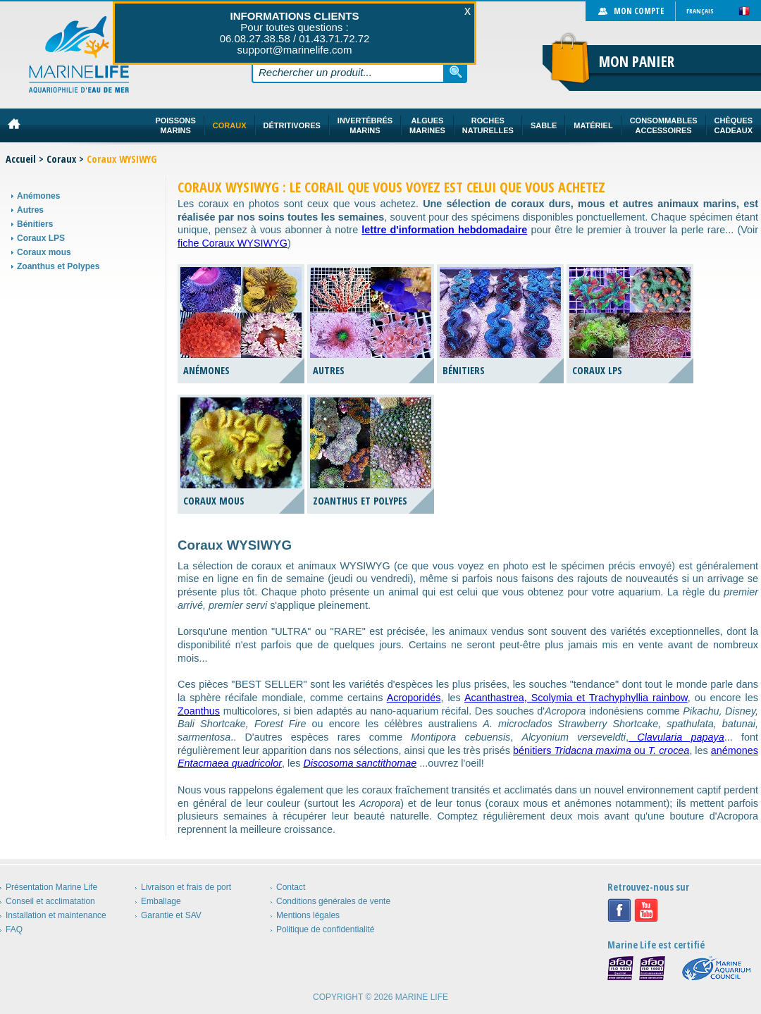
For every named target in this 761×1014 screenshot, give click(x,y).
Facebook (619, 910)
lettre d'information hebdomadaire (444, 229)
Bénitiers (35, 224)
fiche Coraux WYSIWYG (232, 243)
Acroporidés (414, 697)
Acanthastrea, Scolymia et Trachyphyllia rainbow (576, 697)
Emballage (161, 901)
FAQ (14, 929)
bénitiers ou (601, 750)
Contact (290, 887)
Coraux (61, 159)
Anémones (38, 196)
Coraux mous (44, 252)
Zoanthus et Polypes (58, 266)
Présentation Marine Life (51, 887)
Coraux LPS (41, 238)
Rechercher (456, 72)
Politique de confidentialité (325, 929)
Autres (30, 210)
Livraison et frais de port (186, 887)
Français (700, 11)
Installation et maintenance (56, 915)
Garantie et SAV (171, 915)
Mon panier (636, 61)
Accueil (21, 159)
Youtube (646, 910)
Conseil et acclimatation (50, 901)
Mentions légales (308, 915)
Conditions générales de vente (333, 901)
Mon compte (639, 11)
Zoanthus (199, 711)
